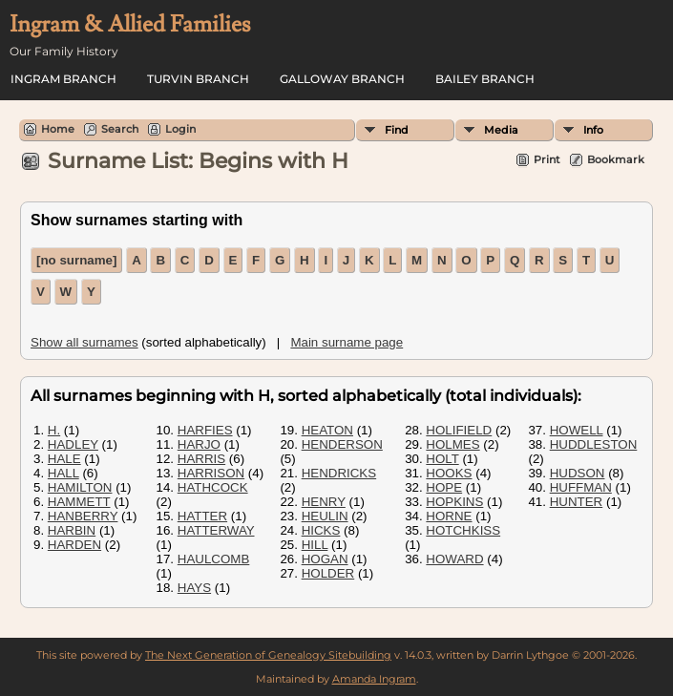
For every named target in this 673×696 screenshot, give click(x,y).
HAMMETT (79, 502)
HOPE (444, 487)
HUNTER (576, 502)
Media (501, 130)
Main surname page (346, 342)
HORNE (449, 516)
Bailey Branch (485, 79)
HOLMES (452, 444)
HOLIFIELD (459, 430)
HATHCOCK (213, 487)
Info (593, 130)
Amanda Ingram (374, 678)
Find (397, 130)
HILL (315, 545)
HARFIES (205, 430)
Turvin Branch (198, 79)
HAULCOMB (214, 559)
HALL (63, 473)
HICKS (321, 530)
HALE (64, 459)
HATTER (202, 516)
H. (54, 430)
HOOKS (449, 473)
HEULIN (325, 516)
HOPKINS (454, 502)
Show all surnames (84, 342)
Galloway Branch (342, 79)
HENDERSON (342, 444)
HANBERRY (83, 516)
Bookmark (615, 159)
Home (57, 129)
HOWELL (576, 430)
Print (547, 159)
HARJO (199, 444)
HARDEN (74, 545)
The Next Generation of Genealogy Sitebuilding (268, 655)
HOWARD (454, 559)
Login (180, 129)
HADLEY (73, 444)
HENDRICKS (339, 473)
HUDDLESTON (594, 444)
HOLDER (328, 573)
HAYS (194, 587)
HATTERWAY (216, 530)
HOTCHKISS (463, 530)
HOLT (442, 459)
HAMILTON (80, 487)
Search (119, 129)
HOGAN (325, 559)
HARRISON (211, 473)
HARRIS (201, 459)
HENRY (324, 502)
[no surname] (76, 260)
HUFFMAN (581, 487)
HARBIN (71, 530)
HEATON (327, 430)
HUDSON (577, 473)
